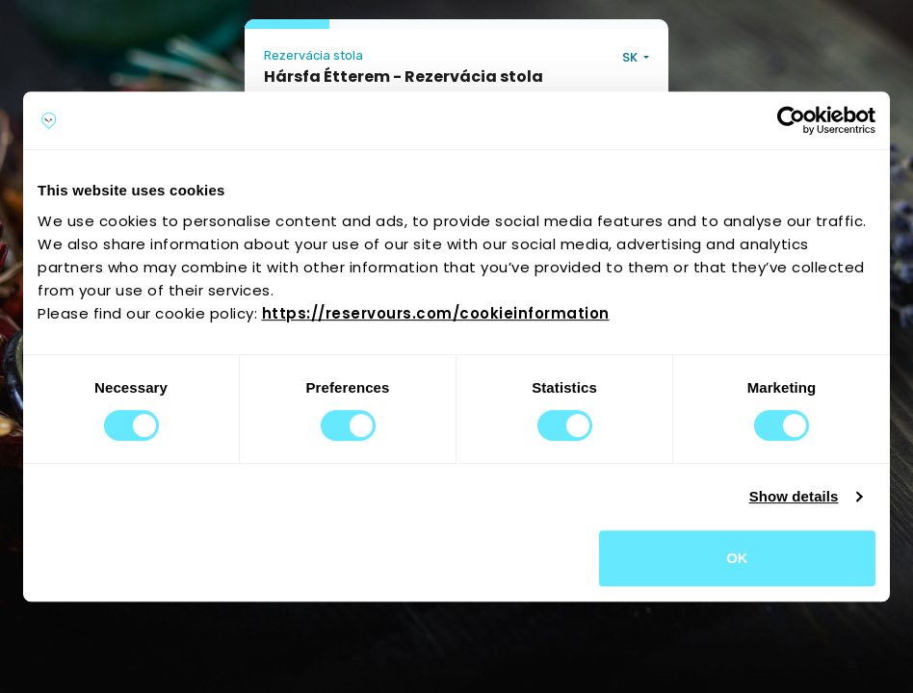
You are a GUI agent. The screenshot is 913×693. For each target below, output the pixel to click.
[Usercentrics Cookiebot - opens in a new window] (791, 120)
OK (737, 558)
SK (631, 57)
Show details (794, 496)
